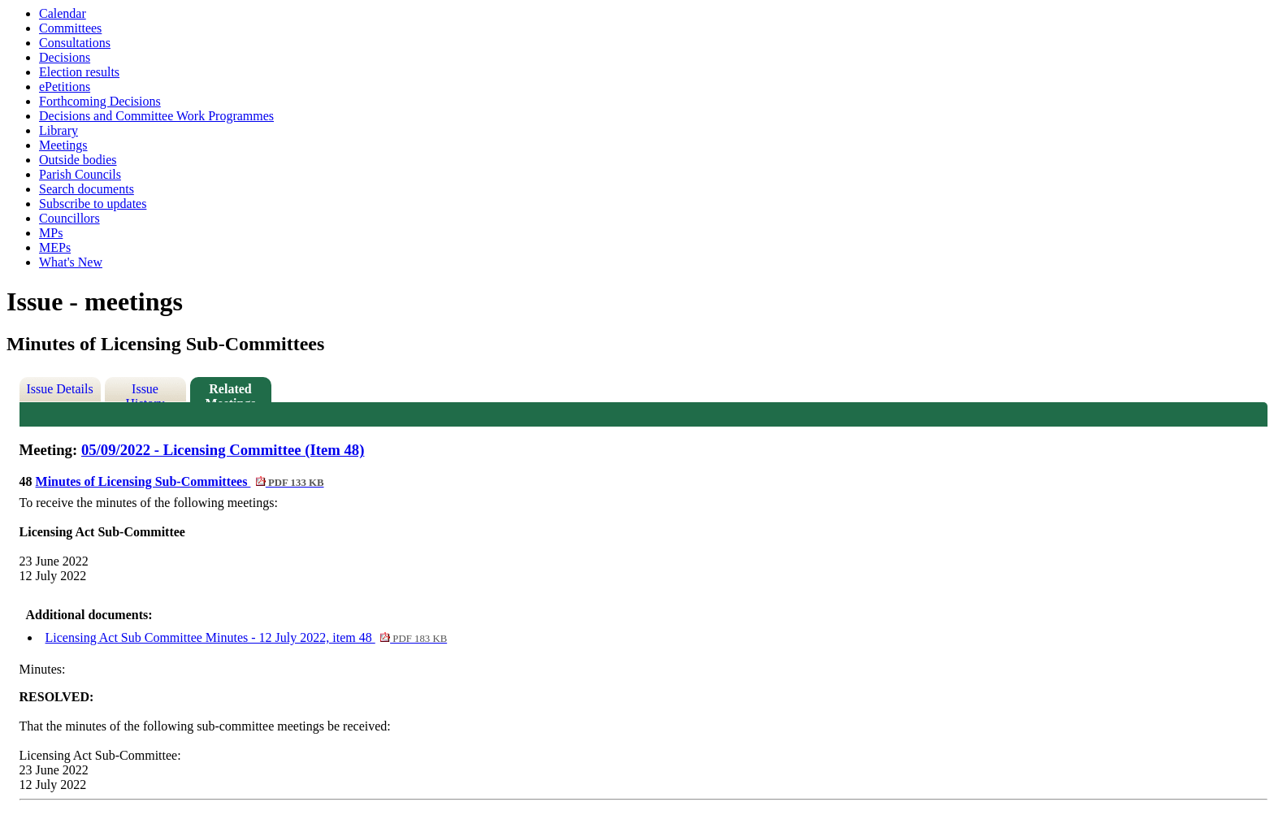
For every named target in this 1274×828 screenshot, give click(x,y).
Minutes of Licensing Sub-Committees (180, 481)
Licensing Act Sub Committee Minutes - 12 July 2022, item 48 (247, 637)
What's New (70, 262)
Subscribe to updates (92, 203)
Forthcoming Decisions (100, 101)
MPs (51, 233)
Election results (79, 72)
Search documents (86, 189)
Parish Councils (80, 174)
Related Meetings (230, 392)
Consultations (74, 43)
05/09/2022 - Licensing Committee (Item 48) (223, 449)
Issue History (145, 392)
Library (58, 130)
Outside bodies (78, 160)
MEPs (55, 247)
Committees (70, 28)
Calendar (62, 13)
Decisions (64, 57)
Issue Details (59, 389)
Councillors (69, 218)
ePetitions (64, 86)
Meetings (63, 145)
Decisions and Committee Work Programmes (156, 116)
